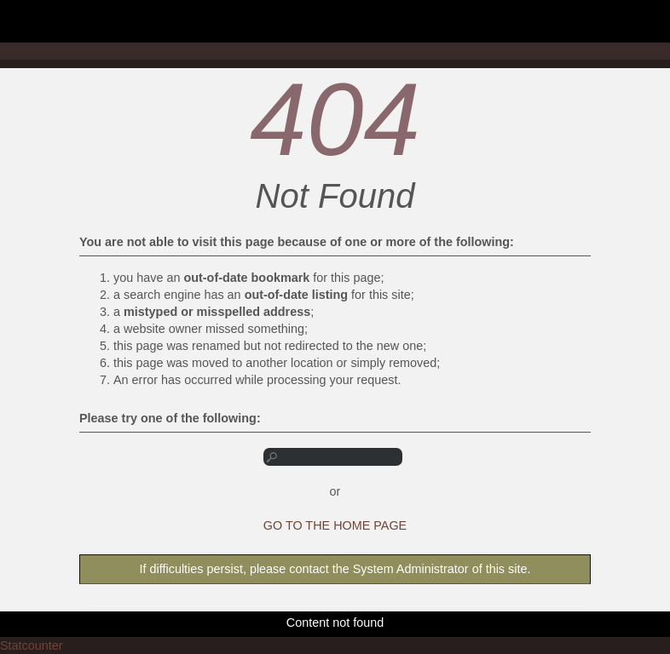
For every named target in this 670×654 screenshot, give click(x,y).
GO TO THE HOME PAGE (335, 525)
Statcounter (31, 645)
